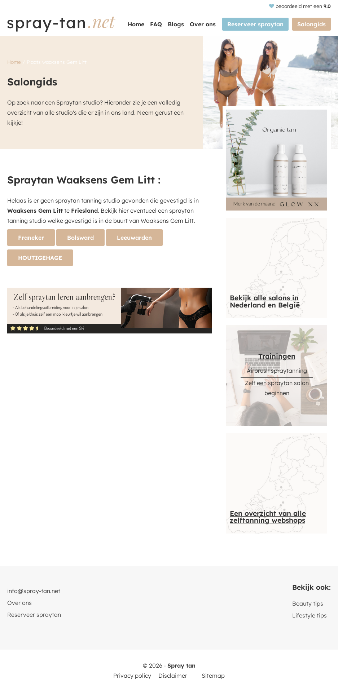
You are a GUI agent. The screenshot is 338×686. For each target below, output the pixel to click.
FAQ (156, 24)
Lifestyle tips (309, 615)
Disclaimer (172, 675)
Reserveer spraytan (255, 24)
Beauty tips (307, 603)
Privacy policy (132, 675)
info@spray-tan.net (33, 590)
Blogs (176, 24)
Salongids (311, 24)
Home (136, 24)
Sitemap (213, 675)
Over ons (203, 24)
